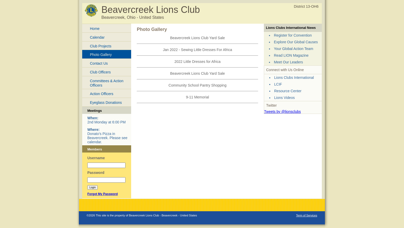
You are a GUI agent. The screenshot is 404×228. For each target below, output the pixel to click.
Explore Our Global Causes (296, 42)
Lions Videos (284, 98)
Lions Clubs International (294, 77)
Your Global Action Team (293, 49)
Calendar (97, 37)
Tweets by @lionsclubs (282, 111)
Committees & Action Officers (106, 83)
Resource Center (287, 91)
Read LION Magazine (291, 55)
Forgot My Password (102, 194)
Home (94, 29)
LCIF (278, 84)
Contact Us (99, 63)
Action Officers (101, 94)
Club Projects (100, 46)
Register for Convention (293, 35)
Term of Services (306, 215)
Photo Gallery (101, 55)
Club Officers (100, 72)
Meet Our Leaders (288, 62)
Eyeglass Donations (106, 102)
